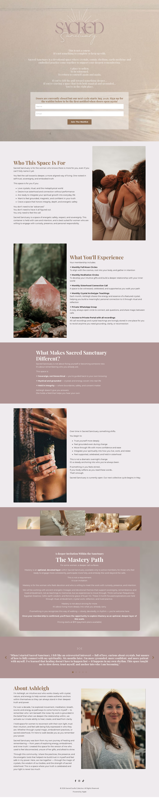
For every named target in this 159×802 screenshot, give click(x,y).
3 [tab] (80, 676)
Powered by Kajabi (79, 797)
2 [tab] (76, 676)
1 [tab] (73, 676)
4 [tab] (83, 676)
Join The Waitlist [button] (79, 122)
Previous (6, 660)
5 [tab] (86, 676)
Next (153, 660)
